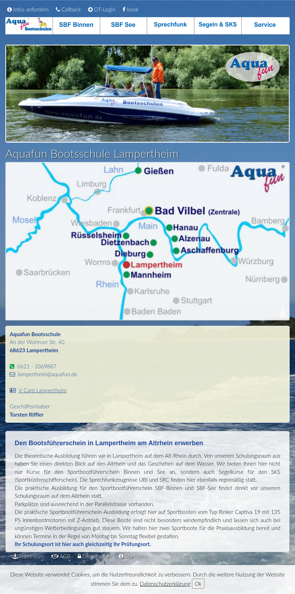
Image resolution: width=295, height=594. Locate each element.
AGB (61, 556)
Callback (68, 9)
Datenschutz (95, 556)
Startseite (133, 556)
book (130, 9)
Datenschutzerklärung (165, 583)
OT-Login (101, 9)
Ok (198, 583)
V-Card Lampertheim (43, 390)
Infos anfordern (28, 9)
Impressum (28, 556)
